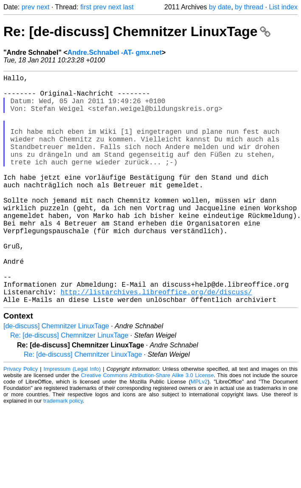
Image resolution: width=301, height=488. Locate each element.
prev (28, 7)
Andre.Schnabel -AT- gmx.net (115, 52)
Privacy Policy (20, 420)
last (128, 7)
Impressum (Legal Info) (72, 420)
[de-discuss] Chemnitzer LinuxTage (56, 377)
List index (283, 7)
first (85, 7)
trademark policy (63, 452)
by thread (249, 7)
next (43, 7)
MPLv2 (199, 432)
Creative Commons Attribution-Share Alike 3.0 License (147, 426)
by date (220, 7)
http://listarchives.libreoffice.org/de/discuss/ (156, 341)
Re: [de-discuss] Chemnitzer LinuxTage (136, 31)
